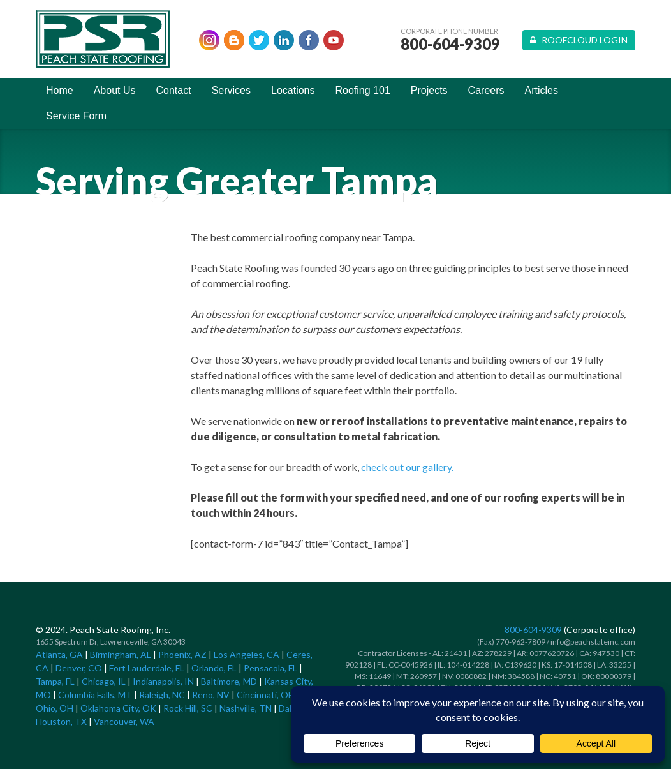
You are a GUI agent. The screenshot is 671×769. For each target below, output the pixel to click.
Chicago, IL (104, 681)
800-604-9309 (450, 44)
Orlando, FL (214, 667)
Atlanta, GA (59, 654)
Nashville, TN (245, 708)
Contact (173, 90)
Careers (486, 90)
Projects (429, 90)
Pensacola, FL (270, 667)
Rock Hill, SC (187, 708)
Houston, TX (61, 721)
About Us (115, 90)
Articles (541, 90)
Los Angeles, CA (246, 654)
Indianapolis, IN (163, 681)
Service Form (76, 115)
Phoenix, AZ (182, 654)
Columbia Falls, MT (95, 694)
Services (231, 90)
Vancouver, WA (124, 721)
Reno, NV (211, 694)
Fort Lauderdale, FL (146, 667)
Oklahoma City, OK (118, 708)
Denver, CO (78, 667)
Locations (293, 90)
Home (59, 90)
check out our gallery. (407, 467)
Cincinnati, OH (266, 694)
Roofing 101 (363, 90)
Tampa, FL (55, 681)
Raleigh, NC (162, 694)
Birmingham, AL (120, 654)
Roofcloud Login (579, 39)
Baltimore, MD (229, 681)
